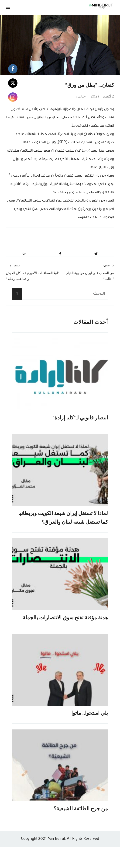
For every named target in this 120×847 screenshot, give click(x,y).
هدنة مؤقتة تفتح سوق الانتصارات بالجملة (65, 617)
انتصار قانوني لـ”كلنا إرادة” (80, 418)
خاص (81, 96)
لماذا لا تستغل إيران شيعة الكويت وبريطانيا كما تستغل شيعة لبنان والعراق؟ (63, 517)
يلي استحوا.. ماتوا (89, 713)
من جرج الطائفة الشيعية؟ (81, 808)
